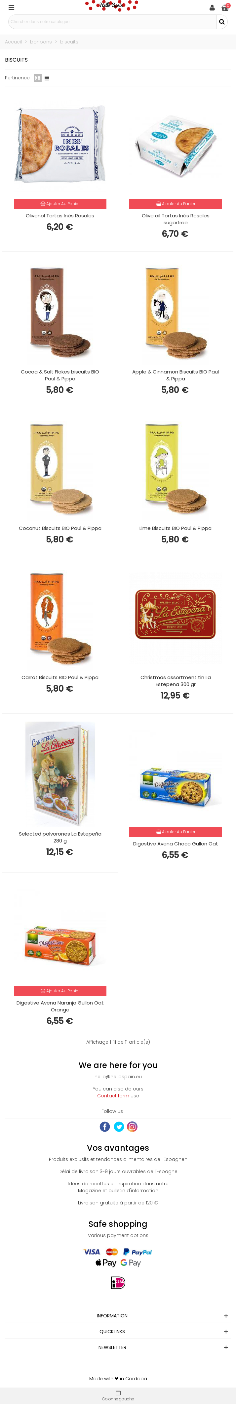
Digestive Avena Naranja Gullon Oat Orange (60, 1006)
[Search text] (112, 22)
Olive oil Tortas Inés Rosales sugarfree (176, 219)
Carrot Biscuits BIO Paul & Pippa (59, 677)
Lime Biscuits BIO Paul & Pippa (175, 528)
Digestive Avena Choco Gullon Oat (175, 843)
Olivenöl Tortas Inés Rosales (60, 215)
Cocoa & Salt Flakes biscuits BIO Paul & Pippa (60, 375)
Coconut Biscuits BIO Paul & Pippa (60, 528)
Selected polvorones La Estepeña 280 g (60, 837)
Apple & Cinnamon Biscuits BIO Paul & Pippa (175, 375)
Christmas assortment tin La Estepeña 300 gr (175, 681)
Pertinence (17, 77)
